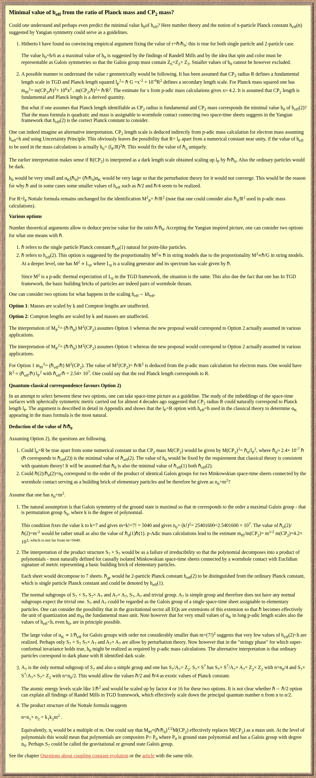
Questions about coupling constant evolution (84, 755)
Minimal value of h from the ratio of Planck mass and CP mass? (91, 12)
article (148, 755)
